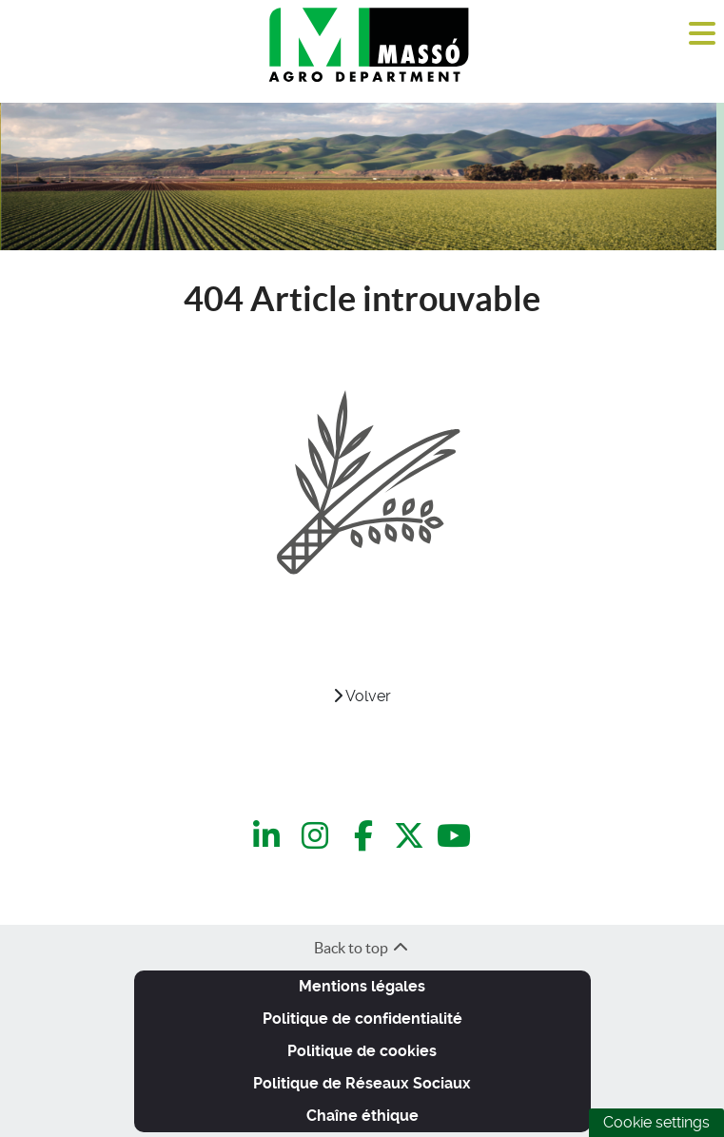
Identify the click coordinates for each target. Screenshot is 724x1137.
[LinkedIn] (269, 835)
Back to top (362, 947)
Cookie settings (656, 1122)
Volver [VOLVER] (362, 696)
